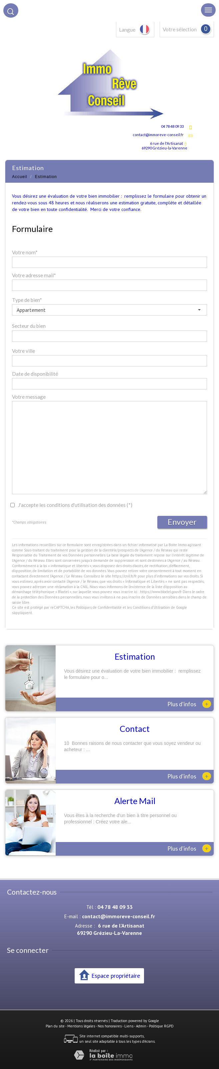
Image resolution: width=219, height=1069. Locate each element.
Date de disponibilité (35, 374)
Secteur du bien (29, 326)
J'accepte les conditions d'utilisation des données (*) (75, 505)
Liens (128, 1026)
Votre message (29, 397)
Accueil (19, 176)
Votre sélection (180, 29)
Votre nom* (25, 252)
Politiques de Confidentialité (99, 607)
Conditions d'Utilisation (151, 607)
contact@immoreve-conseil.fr (158, 134)
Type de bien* (27, 300)
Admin (141, 1026)
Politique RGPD (161, 1026)
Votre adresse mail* (34, 275)
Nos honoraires (110, 1026)
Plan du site (55, 1026)
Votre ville (23, 351)
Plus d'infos (189, 704)
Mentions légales (81, 1026)
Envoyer (182, 522)
